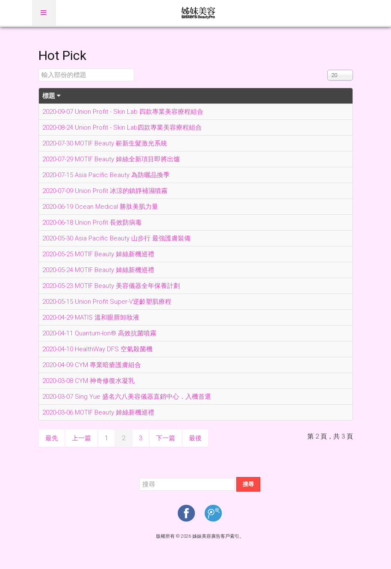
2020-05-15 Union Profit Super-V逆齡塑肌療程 (106, 301)
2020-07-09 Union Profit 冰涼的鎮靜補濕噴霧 (105, 191)
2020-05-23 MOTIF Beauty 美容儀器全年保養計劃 (111, 286)
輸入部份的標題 (38, 68)
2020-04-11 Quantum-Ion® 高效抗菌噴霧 (99, 333)
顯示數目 (327, 68)
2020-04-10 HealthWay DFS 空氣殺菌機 (97, 349)
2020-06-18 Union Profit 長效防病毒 (92, 222)
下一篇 (165, 438)
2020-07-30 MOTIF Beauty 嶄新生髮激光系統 (104, 143)
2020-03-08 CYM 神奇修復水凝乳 (88, 381)
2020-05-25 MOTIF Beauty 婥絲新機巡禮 (98, 254)
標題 (51, 96)
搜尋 (248, 484)
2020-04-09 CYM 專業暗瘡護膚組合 (91, 365)
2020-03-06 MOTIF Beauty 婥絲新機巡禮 (98, 412)
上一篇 (81, 438)
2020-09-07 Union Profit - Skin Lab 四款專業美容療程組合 (122, 112)
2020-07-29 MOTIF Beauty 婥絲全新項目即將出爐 (111, 159)
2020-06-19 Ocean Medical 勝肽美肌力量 (100, 206)
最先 (51, 438)
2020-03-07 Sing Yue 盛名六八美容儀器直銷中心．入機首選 (126, 396)
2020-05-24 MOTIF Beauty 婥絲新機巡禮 (98, 270)
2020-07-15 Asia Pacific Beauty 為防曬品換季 (106, 175)
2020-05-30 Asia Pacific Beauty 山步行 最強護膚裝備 (116, 238)
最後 (195, 438)
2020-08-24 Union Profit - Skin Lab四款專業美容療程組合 (122, 127)
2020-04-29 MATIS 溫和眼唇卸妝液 (90, 317)
